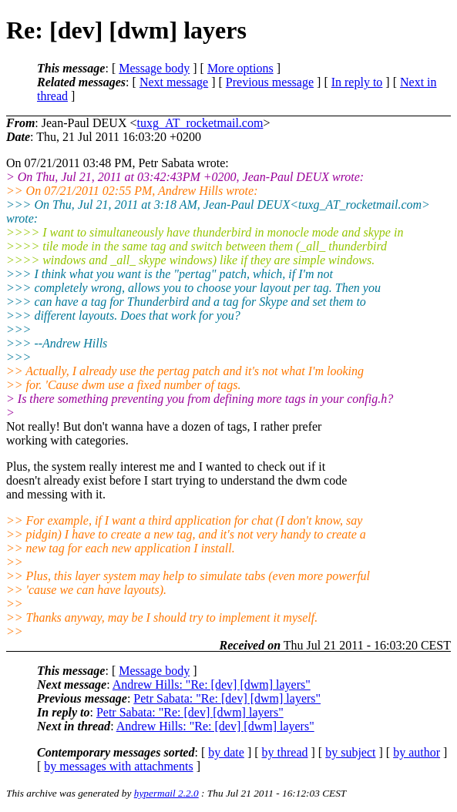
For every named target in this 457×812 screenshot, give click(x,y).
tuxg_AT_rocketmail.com (199, 122)
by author (416, 752)
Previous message (270, 82)
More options (240, 68)
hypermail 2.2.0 (166, 793)
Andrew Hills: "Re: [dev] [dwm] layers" (212, 684)
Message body (154, 68)
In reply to (357, 82)
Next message (173, 82)
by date (226, 752)
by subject (350, 752)
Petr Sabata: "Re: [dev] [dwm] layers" (227, 698)
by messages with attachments (118, 766)
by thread (285, 752)
